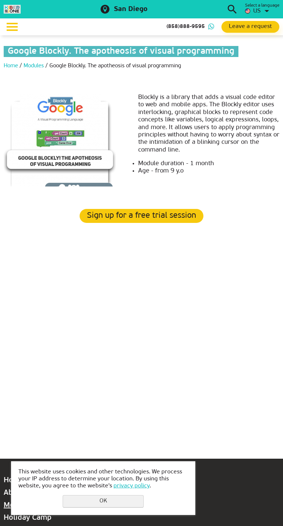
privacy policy (131, 486)
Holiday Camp (28, 518)
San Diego (130, 9)
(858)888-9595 (186, 26)
